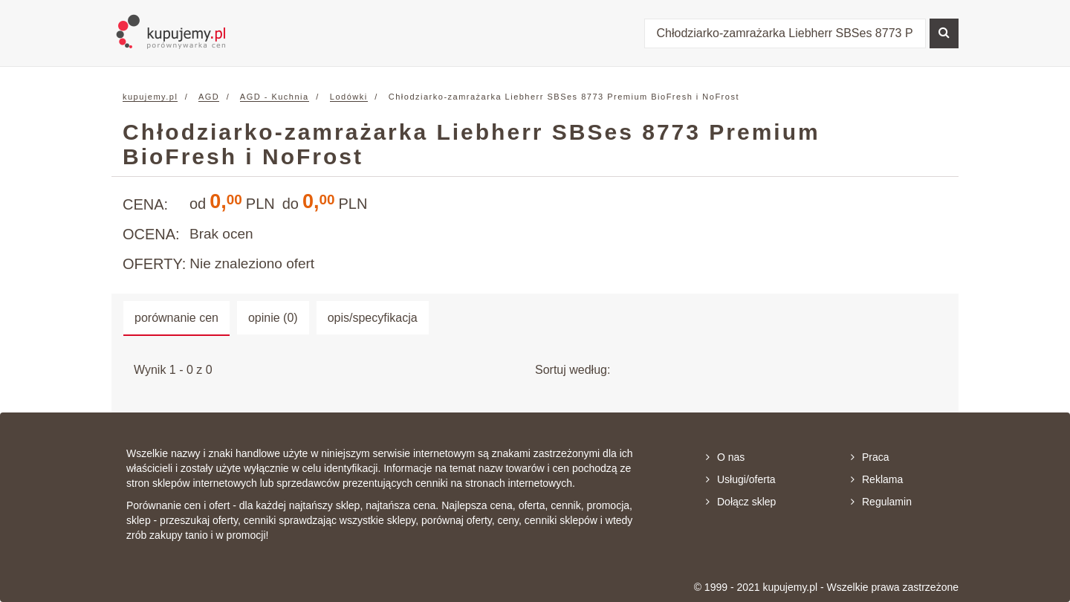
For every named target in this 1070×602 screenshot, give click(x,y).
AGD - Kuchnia (274, 96)
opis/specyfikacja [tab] (373, 317)
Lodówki (349, 96)
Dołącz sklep (741, 502)
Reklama (877, 479)
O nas (725, 457)
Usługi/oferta (741, 479)
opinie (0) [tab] (273, 317)
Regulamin (881, 502)
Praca (870, 457)
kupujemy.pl (150, 96)
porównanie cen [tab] (176, 317)
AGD (208, 96)
